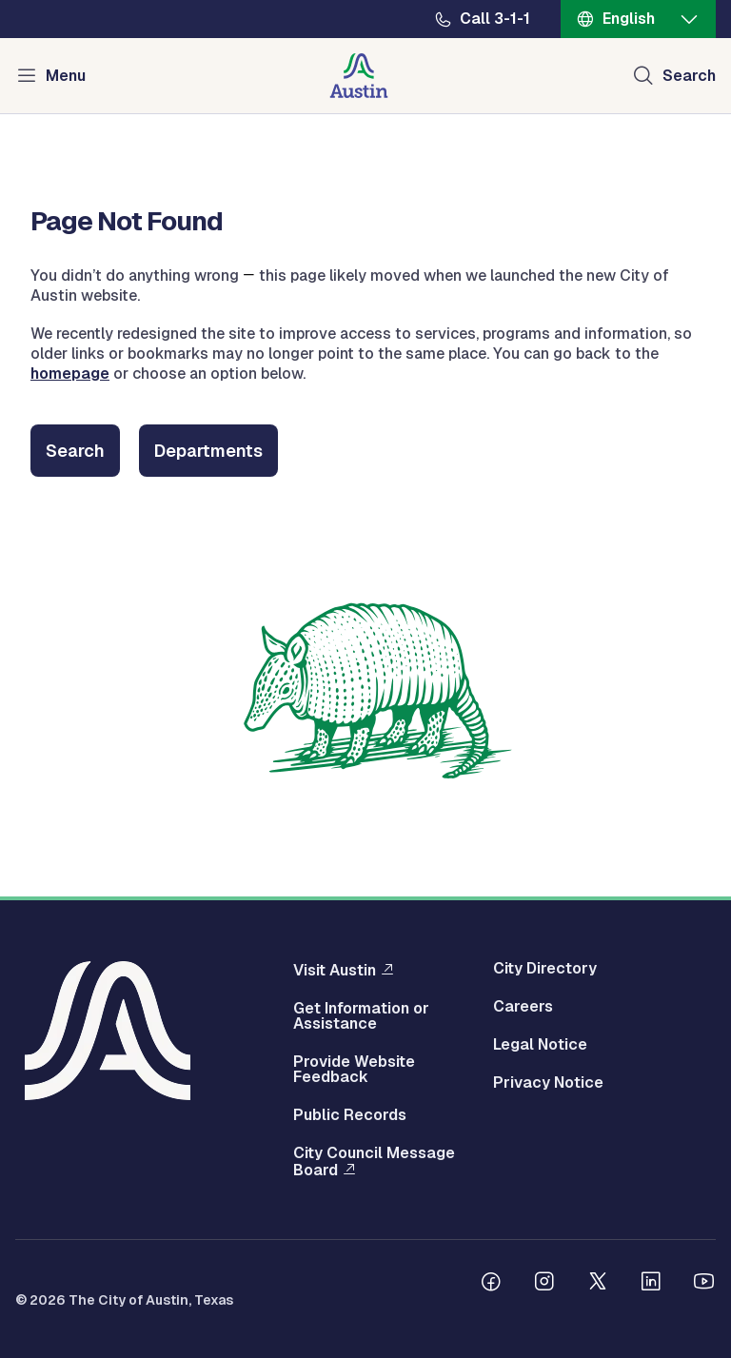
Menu (66, 76)
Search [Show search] (689, 76)
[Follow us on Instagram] (544, 1283)
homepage (69, 374)
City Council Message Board (374, 1162)
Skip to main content (76, 0)
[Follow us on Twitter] (597, 1283)
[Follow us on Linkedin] (651, 1283)
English (629, 19)
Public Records (349, 1115)
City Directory (545, 968)
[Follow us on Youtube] (704, 1283)
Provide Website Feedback (354, 1069)
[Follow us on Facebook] (491, 1283)
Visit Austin (334, 969)
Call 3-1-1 (495, 19)
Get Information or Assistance (361, 1016)
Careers (523, 1006)
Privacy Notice (548, 1083)
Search (75, 451)
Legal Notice (540, 1045)
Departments (208, 451)
